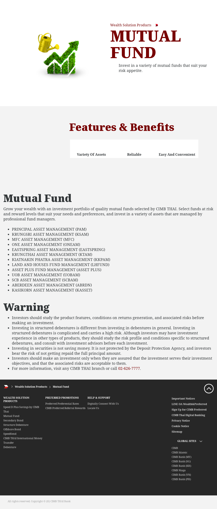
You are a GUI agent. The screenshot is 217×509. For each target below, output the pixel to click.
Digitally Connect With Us (103, 403)
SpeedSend (9, 434)
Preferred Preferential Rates (62, 403)
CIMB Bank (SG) (181, 461)
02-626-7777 (129, 368)
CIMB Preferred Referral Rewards (65, 408)
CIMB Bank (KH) (181, 466)
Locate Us (93, 408)
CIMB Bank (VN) (181, 475)
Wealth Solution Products (31, 386)
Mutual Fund (61, 386)
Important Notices (183, 398)
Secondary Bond (13, 420)
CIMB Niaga (179, 470)
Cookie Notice (180, 426)
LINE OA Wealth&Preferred (189, 404)
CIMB (175, 448)
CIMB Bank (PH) (181, 479)
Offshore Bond (12, 429)
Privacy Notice (181, 420)
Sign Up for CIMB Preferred (189, 409)
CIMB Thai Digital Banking (188, 415)
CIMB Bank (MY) (181, 457)
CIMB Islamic (179, 452)
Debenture (9, 447)
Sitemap (177, 431)
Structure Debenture (15, 425)
